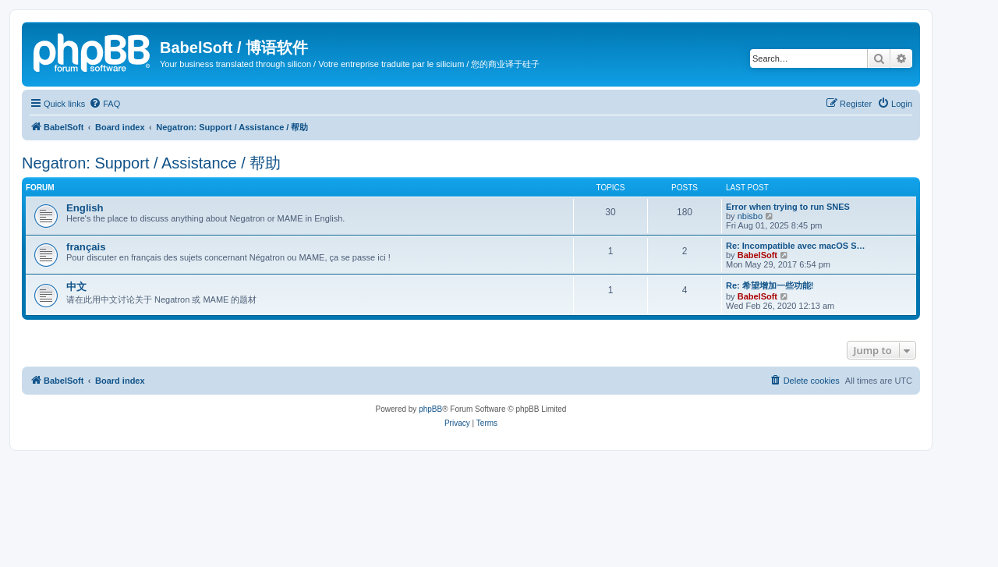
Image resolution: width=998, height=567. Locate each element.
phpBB (430, 409)
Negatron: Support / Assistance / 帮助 (151, 163)
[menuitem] (104, 103)
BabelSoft (757, 255)
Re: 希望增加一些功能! (769, 285)
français (86, 247)
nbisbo (750, 216)
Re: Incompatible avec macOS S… (795, 245)
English (85, 208)
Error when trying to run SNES (788, 206)
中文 (76, 286)
